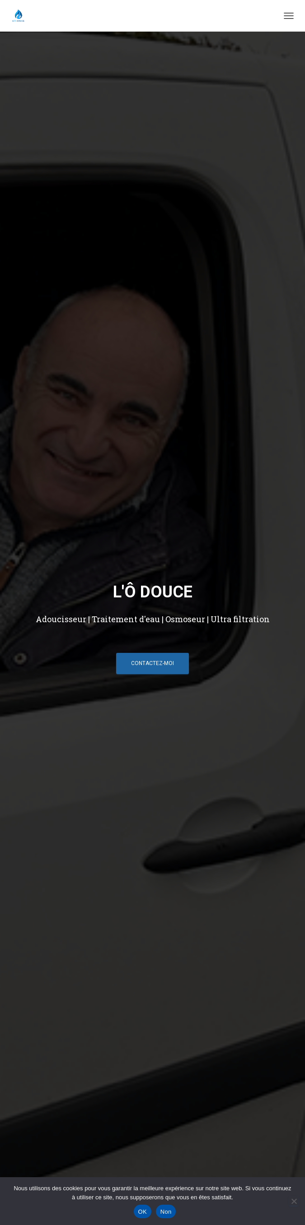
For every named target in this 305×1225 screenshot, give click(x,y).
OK (142, 1211)
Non (166, 1211)
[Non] (293, 1201)
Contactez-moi (152, 663)
